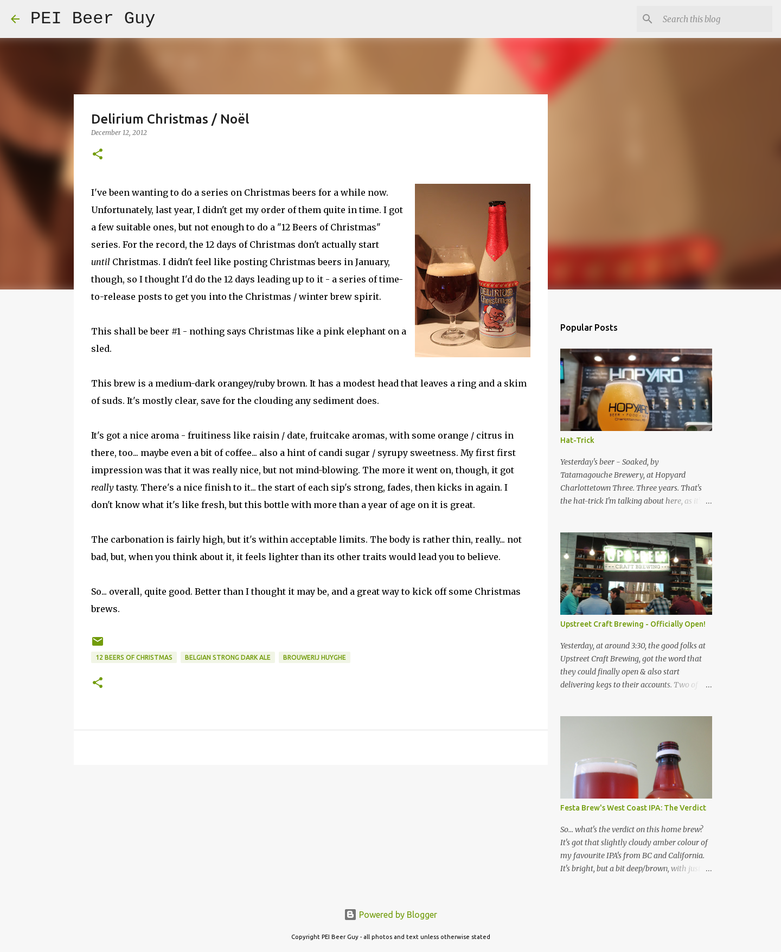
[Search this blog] (715, 19)
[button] (97, 154)
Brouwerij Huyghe (314, 657)
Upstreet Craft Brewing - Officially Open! (633, 624)
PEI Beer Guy (92, 19)
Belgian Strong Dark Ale (228, 657)
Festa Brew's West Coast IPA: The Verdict (633, 807)
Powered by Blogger (390, 914)
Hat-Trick (577, 440)
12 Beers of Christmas (133, 657)
